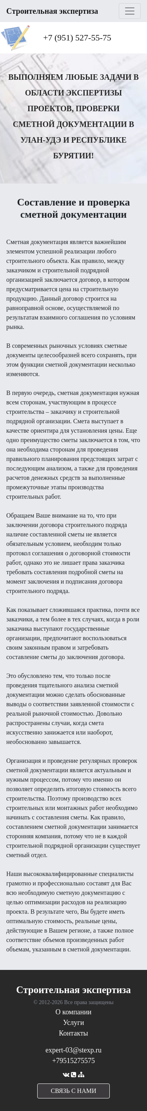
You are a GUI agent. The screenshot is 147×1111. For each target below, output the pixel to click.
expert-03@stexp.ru (73, 1050)
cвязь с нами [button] (73, 1090)
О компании (74, 1012)
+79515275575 (73, 1061)
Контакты (73, 1033)
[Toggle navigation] (130, 11)
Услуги (73, 1023)
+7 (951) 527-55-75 (77, 37)
